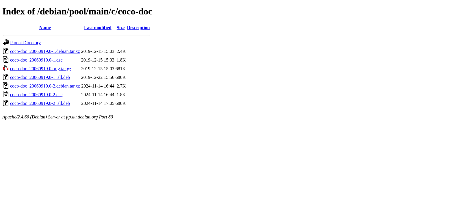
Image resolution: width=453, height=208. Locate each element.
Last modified (98, 27)
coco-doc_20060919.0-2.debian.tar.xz (45, 85)
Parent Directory (25, 42)
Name (45, 27)
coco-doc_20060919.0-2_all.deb (40, 103)
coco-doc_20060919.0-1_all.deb (40, 77)
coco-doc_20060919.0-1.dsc (36, 59)
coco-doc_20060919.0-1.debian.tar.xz (45, 51)
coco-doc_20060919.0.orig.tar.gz (40, 68)
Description (138, 27)
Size (121, 27)
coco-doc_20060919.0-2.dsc (36, 94)
